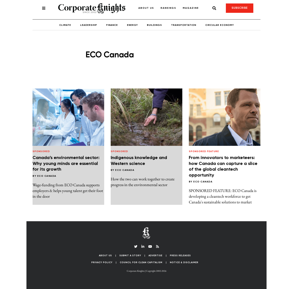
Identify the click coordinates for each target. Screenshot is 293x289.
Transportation (183, 25)
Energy (132, 25)
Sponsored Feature (204, 151)
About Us (146, 8)
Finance (112, 25)
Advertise (155, 255)
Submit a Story (130, 255)
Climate (65, 25)
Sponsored (41, 151)
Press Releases (180, 255)
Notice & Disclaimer (184, 262)
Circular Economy (219, 25)
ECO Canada (46, 176)
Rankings (168, 8)
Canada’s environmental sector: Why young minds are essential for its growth (66, 164)
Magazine (191, 8)
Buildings (154, 25)
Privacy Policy (102, 262)
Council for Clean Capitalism (141, 262)
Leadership (88, 25)
